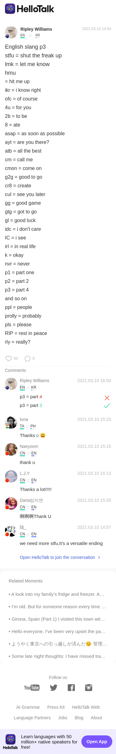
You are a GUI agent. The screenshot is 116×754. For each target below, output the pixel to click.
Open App (97, 741)
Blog (79, 717)
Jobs (62, 717)
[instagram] (88, 687)
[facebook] (71, 687)
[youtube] (32, 688)
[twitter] (54, 688)
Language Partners (32, 717)
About (96, 717)
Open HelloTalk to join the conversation (57, 557)
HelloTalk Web (86, 707)
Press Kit (56, 707)
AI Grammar (28, 707)
